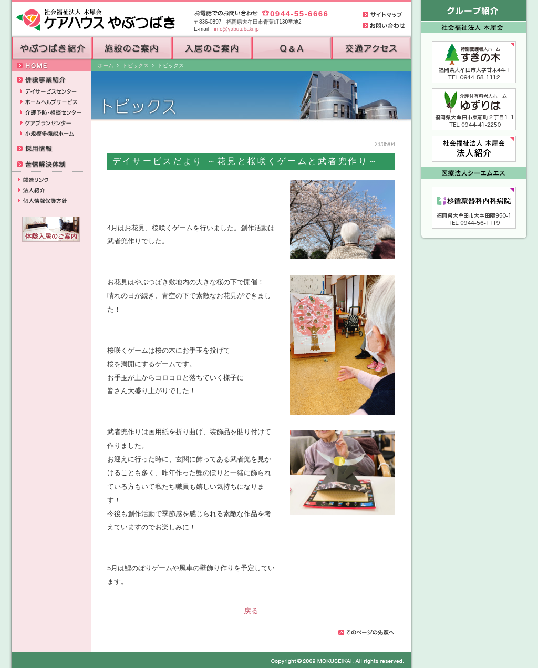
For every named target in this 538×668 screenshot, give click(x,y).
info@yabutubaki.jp (236, 29)
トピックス (135, 65)
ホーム (105, 65)
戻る (251, 611)
